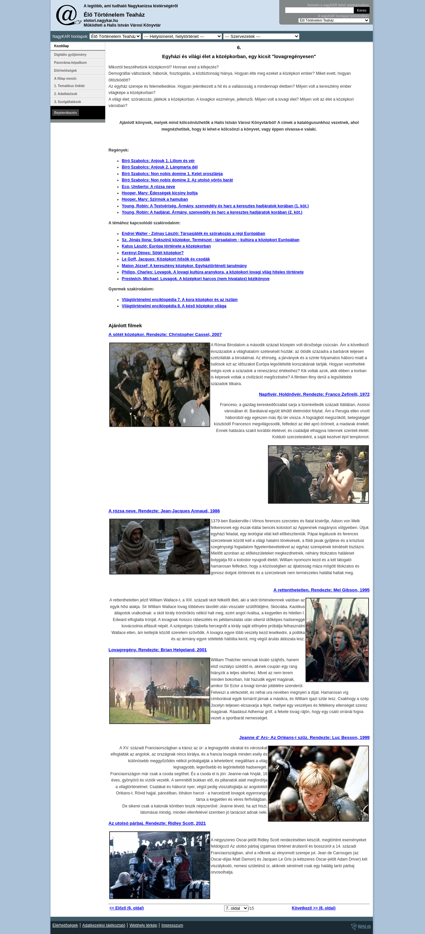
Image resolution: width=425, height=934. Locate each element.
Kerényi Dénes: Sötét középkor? (153, 253)
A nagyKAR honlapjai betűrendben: (344, 16)
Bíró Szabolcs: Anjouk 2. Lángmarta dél (160, 167)
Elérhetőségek (65, 70)
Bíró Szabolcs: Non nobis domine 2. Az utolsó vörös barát (177, 180)
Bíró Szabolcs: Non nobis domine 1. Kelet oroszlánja (172, 173)
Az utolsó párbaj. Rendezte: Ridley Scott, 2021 (157, 823)
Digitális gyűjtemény (70, 54)
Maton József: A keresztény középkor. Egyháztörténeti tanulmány (184, 265)
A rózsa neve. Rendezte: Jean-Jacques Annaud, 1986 (164, 510)
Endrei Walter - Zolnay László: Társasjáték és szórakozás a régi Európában (193, 233)
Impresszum (172, 925)
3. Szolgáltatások (67, 102)
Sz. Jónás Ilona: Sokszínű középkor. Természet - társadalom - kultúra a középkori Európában (210, 240)
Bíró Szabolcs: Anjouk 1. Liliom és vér (158, 160)
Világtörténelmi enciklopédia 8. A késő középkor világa (174, 306)
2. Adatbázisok (65, 94)
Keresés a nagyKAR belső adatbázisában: (338, 5)
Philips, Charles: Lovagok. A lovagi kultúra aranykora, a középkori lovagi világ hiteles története (213, 272)
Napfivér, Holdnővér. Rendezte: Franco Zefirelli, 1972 (314, 394)
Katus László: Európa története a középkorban (166, 246)
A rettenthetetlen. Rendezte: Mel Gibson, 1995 (322, 589)
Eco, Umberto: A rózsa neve (148, 186)
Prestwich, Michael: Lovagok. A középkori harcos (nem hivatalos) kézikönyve (196, 278)
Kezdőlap (61, 46)
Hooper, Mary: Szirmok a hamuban (155, 199)
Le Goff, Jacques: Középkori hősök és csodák (166, 259)
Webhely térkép (143, 925)
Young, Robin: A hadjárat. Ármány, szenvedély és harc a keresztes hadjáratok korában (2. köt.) (212, 212)
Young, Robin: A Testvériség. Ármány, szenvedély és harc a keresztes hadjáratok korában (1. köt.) (215, 206)
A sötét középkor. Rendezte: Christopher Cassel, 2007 (165, 334)
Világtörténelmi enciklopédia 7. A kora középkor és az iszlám (180, 299)
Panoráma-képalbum (70, 62)
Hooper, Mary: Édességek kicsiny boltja (160, 193)
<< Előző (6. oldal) (127, 908)
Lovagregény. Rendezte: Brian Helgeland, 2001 (158, 649)
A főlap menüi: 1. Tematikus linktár (69, 82)
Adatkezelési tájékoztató (103, 925)
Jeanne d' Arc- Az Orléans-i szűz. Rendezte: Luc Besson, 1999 (304, 737)
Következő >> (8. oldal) (314, 908)
